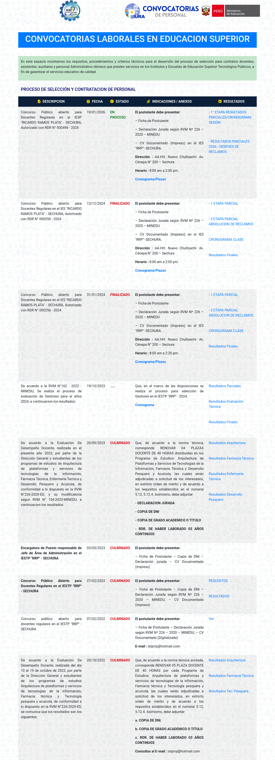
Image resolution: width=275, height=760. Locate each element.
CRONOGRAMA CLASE (226, 240)
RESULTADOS (219, 596)
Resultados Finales (223, 255)
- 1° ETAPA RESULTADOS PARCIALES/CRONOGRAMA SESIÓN (230, 117)
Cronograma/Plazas (150, 179)
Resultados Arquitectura (227, 443)
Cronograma (144, 405)
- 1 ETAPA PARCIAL (223, 203)
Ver (211, 619)
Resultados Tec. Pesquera (228, 691)
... (210, 548)
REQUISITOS (218, 581)
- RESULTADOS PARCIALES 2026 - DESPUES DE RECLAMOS (229, 146)
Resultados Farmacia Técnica (231, 458)
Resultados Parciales (225, 386)
